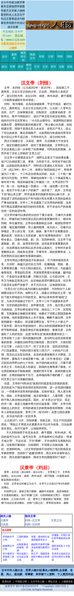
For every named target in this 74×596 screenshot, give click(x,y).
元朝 (50, 56)
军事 (12, 66)
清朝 (69, 56)
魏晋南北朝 (23, 56)
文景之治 (56, 520)
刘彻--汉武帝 (32, 524)
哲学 (53, 66)
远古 (4, 56)
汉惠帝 (4, 520)
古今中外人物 (37, 581)
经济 (20, 66)
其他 (69, 66)
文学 (45, 66)
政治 (4, 66)
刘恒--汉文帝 (32, 520)
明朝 (60, 56)
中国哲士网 (21, 581)
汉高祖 (4, 524)
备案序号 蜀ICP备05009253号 (21, 586)
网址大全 (52, 581)
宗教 (61, 66)
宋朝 (41, 56)
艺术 (37, 66)
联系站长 (6, 581)
